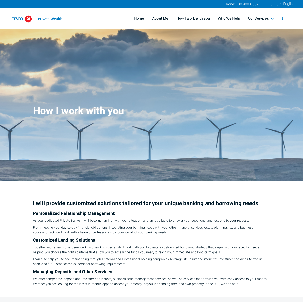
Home (139, 18)
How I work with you (193, 18)
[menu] (282, 19)
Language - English (279, 4)
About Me (160, 18)
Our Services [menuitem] (261, 18)
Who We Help (229, 18)
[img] (151, 90)
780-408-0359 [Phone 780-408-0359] (247, 4)
